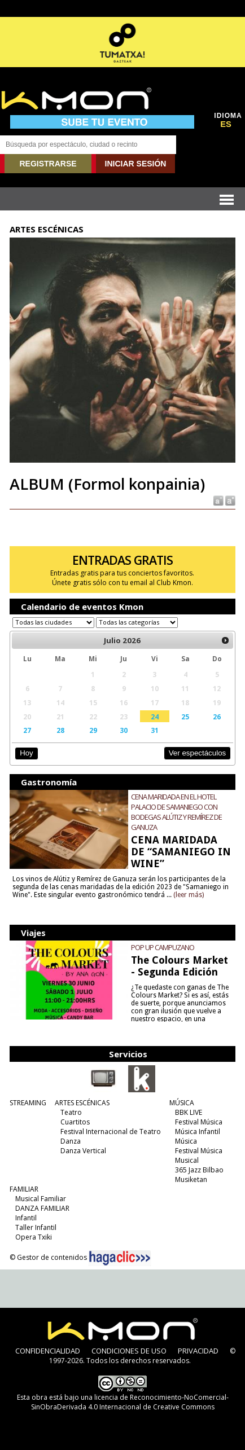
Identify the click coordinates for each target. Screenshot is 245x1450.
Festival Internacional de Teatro (110, 1131)
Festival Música (198, 1122)
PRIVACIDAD (198, 1351)
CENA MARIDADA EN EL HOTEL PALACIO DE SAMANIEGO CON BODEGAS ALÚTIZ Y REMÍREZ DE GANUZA (176, 812)
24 (155, 716)
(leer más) (188, 895)
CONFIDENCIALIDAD (47, 1351)
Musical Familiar (40, 1198)
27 (27, 730)
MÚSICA (181, 1103)
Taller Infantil (35, 1227)
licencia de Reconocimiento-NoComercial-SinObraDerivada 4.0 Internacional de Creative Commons (130, 1402)
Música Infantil (197, 1131)
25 (185, 716)
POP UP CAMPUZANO (162, 947)
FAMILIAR (24, 1189)
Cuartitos (75, 1122)
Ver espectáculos (197, 753)
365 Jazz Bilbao (199, 1170)
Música (186, 1141)
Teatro (71, 1112)
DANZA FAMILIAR (42, 1208)
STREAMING (28, 1103)
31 (155, 730)
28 (60, 730)
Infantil (26, 1218)
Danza (70, 1141)
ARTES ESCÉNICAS (82, 1103)
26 (217, 716)
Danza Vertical (83, 1150)
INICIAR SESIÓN (136, 163)
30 (124, 730)
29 (93, 730)
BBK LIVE (188, 1112)
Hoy (26, 753)
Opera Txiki (33, 1237)
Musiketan (191, 1179)
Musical (187, 1160)
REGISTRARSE (47, 163)
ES (225, 124)
